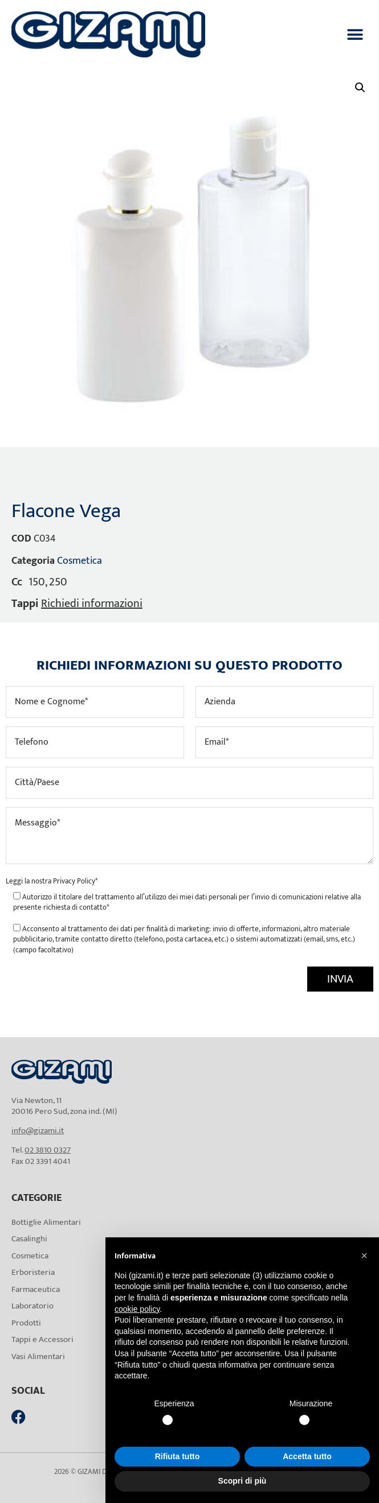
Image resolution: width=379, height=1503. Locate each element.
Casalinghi (29, 1239)
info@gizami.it (37, 1131)
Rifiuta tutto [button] (177, 1456)
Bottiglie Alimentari (46, 1222)
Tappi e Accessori (42, 1339)
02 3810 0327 (48, 1150)
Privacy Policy (74, 881)
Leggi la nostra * (51, 881)
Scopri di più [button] (242, 1480)
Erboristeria (33, 1272)
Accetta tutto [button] (307, 1456)
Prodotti (26, 1323)
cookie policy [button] (137, 1309)
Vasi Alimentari (38, 1356)
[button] (355, 34)
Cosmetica (79, 560)
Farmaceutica (35, 1289)
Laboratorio (32, 1306)
